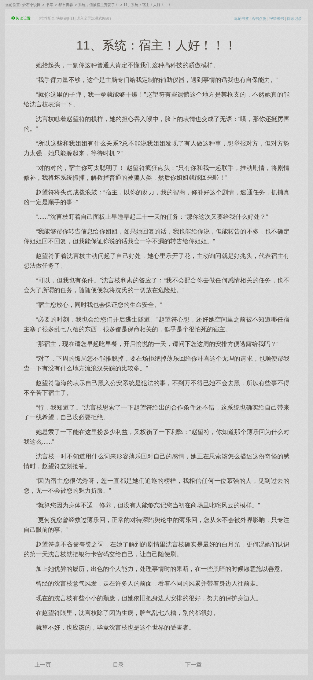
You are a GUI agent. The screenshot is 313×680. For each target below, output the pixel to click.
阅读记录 (294, 19)
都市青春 (65, 5)
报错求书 (276, 19)
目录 (118, 665)
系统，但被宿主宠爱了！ (98, 5)
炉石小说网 (31, 5)
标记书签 (241, 19)
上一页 (43, 665)
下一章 (193, 665)
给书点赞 (259, 19)
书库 (49, 5)
